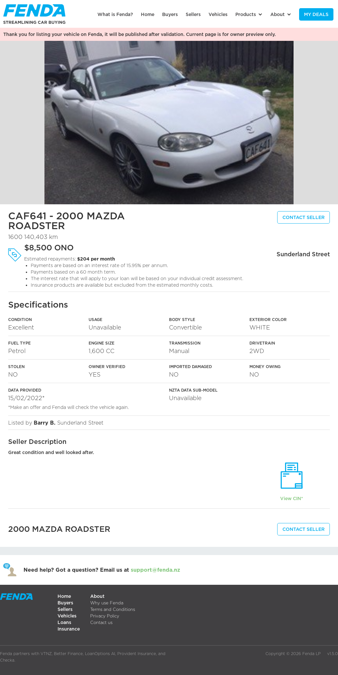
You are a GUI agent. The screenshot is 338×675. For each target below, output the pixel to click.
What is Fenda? (115, 14)
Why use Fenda (106, 602)
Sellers (193, 14)
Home (147, 14)
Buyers (170, 14)
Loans (64, 622)
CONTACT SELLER (303, 217)
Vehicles (218, 14)
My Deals (316, 14)
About (97, 596)
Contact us (101, 622)
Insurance (69, 628)
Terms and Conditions (112, 609)
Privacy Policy (104, 616)
